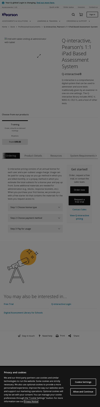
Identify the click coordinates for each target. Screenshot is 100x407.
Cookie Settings (83, 382)
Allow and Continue (83, 392)
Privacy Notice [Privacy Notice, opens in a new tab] (31, 401)
